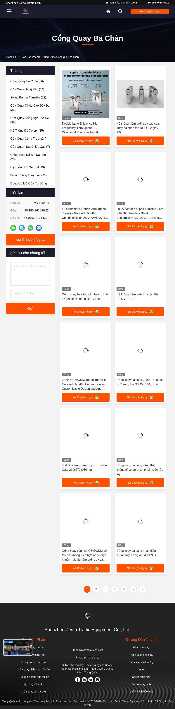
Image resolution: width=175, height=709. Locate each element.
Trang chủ (12, 56)
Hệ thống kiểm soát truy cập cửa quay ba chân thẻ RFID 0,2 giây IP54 (138, 128)
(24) (28, 138)
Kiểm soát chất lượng (141, 662)
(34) (27, 89)
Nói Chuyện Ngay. (149, 11)
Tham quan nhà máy (141, 654)
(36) (30, 108)
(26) (28, 157)
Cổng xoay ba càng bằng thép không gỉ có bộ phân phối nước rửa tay (140, 470)
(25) (27, 130)
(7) (30, 146)
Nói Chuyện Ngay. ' (85, 141)
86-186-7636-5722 (156, 2)
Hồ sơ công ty (141, 647)
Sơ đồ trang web (141, 684)
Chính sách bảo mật (141, 691)
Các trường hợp (141, 676)
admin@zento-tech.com (121, 2)
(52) (28, 97)
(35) (29, 120)
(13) (27, 167)
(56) (27, 81)
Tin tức (141, 669)
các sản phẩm (30, 56)
